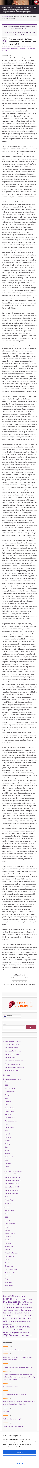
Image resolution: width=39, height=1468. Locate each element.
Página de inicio (6, 16)
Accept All (19, 1452)
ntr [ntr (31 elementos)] (31, 1318)
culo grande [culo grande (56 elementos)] (20, 1307)
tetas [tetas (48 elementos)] (5, 1332)
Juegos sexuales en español (14, 1061)
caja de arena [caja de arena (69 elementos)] (19, 1302)
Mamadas (8, 1137)
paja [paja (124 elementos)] (11, 1321)
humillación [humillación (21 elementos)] (20, 1313)
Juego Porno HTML (11, 1174)
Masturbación (31, 48)
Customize (19, 1458)
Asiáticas (8, 1082)
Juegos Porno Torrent (12, 1190)
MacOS (7, 1197)
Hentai (7, 1134)
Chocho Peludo (10, 1088)
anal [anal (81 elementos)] (23, 1296)
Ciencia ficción (10, 1091)
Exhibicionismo (6, 48)
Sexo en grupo (10, 1272)
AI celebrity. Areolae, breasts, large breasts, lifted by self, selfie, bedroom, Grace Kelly (19, 1403)
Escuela (29, 46)
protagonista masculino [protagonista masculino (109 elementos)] (16, 1326)
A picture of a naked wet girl (12, 1419)
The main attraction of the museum (14, 1394)
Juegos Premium (10, 1057)
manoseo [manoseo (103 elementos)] (8, 1318)
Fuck (6, 1124)
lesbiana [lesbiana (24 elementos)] (21, 1316)
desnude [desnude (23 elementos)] (29, 1307)
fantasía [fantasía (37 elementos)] (6, 1313)
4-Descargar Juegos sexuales (12, 1171)
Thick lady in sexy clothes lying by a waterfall (17, 1367)
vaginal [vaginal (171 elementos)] (7, 1335)
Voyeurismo (9, 1285)
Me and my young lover (10, 1387)
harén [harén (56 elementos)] (13, 1312)
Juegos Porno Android (12, 1177)
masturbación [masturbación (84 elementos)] (21, 1318)
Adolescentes (22, 46)
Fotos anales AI (10, 1118)
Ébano (7, 1104)
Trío (6, 1279)
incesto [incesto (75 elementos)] (7, 1315)
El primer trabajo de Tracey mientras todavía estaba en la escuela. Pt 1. (20, 27)
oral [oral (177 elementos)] (5, 1321)
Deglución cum (10, 1223)
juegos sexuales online (12, 1064)
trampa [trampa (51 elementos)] (26, 1332)
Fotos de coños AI (11, 1121)
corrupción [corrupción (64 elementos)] (8, 1307)
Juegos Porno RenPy (12, 1184)
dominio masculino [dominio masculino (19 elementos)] (8, 1310)
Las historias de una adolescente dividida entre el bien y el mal (19, 33)
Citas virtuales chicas (12, 1044)
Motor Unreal (9, 1200)
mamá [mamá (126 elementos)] (28, 1315)
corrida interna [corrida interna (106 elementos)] (20, 1304)
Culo (6, 1098)
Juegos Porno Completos (13, 1180)
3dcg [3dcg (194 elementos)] (11, 1296)
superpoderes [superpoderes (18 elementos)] (26, 1330)
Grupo (7, 1131)
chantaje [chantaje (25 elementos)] (29, 1302)
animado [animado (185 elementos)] (8, 1298)
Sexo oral (4, 50)
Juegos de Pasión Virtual (13, 1051)
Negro (7, 1259)
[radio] (13, 981)
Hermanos (8, 1243)
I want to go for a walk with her (13, 1426)
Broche (7, 1220)
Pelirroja (8, 1144)
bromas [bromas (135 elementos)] (7, 1301)
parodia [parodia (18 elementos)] (29, 1321)
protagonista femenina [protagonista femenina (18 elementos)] (9, 1324)
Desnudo (8, 1101)
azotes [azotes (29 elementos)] (25, 1299)
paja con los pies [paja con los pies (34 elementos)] (20, 1321)
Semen (7, 1153)
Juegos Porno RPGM (12, 1187)
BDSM (7, 1085)
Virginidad (8, 1282)
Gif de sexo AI (9, 1127)
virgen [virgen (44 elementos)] (15, 1335)
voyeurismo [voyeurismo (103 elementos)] (25, 1335)
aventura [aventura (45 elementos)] (19, 1299)
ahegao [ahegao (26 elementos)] (17, 1296)
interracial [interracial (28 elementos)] (14, 1316)
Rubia (7, 1150)
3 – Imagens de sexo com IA (12, 1079)
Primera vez (9, 1266)
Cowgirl (7, 1095)
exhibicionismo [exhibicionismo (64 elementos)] (26, 1310)
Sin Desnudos (9, 1157)
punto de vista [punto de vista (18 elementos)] (7, 1330)
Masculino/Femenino (21, 48)
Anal (6, 1214)
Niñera (7, 1263)
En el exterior (9, 1108)
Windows (8, 1203)
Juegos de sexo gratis (12, 1054)
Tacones (8, 1163)
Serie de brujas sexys (12, 1070)
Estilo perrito (9, 1111)
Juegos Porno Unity (11, 1193)
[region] (19, 1450)
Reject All (19, 1463)
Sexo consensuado (11, 1269)
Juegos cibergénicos (12, 1048)
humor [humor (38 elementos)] (26, 1313)
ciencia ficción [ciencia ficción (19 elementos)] (7, 1305)
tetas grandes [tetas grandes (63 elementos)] (15, 1332)
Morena (7, 1140)
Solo (6, 1160)
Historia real (9, 1246)
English (8, 1016)
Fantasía (8, 1114)
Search (5, 1024)
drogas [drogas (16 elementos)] (16, 1310)
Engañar (8, 1227)
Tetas (7, 1166)
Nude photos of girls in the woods (14, 1350)
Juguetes (8, 1250)
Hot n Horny (6, 46)
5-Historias (14, 46)
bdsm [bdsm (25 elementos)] (30, 1299)
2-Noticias (6, 1075)
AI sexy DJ (6, 1411)
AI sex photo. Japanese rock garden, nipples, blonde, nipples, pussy (17, 1358)
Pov (6, 1147)
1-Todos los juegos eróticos (12, 1042)
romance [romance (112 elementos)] (17, 1329)
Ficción (13, 48)
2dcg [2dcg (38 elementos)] (5, 1296)
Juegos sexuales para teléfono (15, 1067)
